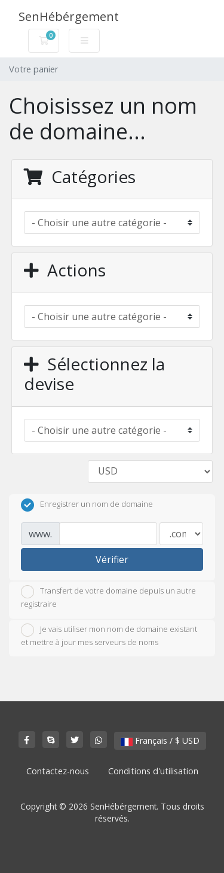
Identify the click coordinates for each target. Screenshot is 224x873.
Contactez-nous (57, 771)
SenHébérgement (69, 16)
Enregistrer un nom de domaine (87, 505)
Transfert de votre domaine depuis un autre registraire (108, 597)
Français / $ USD (160, 740)
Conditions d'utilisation (153, 771)
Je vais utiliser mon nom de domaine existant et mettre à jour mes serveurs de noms (109, 635)
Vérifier (112, 559)
